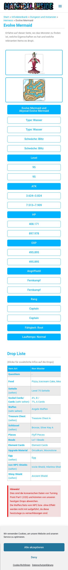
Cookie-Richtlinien (21, 565)
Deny (34, 557)
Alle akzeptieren (34, 547)
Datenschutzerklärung (42, 565)
